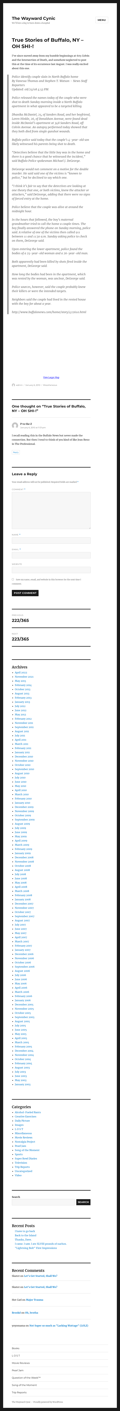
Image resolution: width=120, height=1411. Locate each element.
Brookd (16, 1312)
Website (17, 564)
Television (21, 1162)
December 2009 (24, 806)
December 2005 (24, 1004)
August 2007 (22, 920)
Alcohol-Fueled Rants (28, 1112)
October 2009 (23, 815)
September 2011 (24, 727)
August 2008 (22, 870)
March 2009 (22, 844)
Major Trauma (34, 1299)
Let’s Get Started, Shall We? (40, 1275)
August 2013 (22, 693)
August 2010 (22, 773)
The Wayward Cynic (33, 18)
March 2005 (22, 1042)
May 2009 (21, 836)
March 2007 (22, 941)
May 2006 (21, 983)
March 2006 (22, 991)
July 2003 (20, 1071)
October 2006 (23, 962)
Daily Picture (22, 1120)
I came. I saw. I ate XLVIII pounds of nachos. (41, 1243)
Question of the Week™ (26, 1377)
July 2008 (20, 874)
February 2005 (23, 1046)
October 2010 (22, 764)
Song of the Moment (27, 1150)
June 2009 (21, 832)
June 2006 (21, 979)
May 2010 (20, 785)
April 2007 (21, 937)
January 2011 (22, 752)
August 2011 (22, 731)
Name (16, 534)
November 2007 (24, 907)
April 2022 (21, 672)
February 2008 (23, 895)
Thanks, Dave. (23, 1239)
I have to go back (25, 1231)
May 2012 (20, 714)
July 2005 (20, 1025)
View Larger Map (51, 377)
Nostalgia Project (25, 1141)
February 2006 (23, 996)
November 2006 (24, 958)
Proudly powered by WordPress (48, 1402)
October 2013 (22, 689)
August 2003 (22, 1067)
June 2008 (21, 878)
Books (15, 1348)
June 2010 (20, 781)
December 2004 (24, 1050)
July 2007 (20, 924)
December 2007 (24, 903)
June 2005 (21, 1029)
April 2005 (21, 1038)
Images (19, 1124)
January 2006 (23, 1000)
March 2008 (22, 891)
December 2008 (24, 857)
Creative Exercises (25, 1116)
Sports (19, 1154)
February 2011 (23, 748)
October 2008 (23, 865)
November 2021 (24, 676)
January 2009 (23, 853)
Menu (102, 20)
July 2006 (20, 975)
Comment (19, 489)
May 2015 (20, 680)
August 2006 (22, 970)
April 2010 (21, 790)
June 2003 (21, 1075)
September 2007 (24, 916)
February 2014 (23, 685)
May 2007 (20, 933)
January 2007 (22, 949)
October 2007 (23, 912)
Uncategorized (23, 1171)
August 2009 (22, 823)
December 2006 (24, 954)
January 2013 (22, 701)
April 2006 (21, 987)
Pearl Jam (20, 1145)
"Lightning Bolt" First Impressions (36, 1247)
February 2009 (23, 849)
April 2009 (21, 840)
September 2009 (25, 819)
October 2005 (23, 1012)
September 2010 (24, 769)
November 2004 (24, 1054)
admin (19, 385)
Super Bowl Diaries (26, 1158)
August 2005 (22, 1021)
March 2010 (22, 794)
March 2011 (21, 743)
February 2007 (23, 945)
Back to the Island (25, 1235)
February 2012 (23, 718)
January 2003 (22, 1084)
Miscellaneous (50, 385)
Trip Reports (22, 1166)
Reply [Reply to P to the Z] (16, 452)
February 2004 (23, 1063)
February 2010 (23, 798)
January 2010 (22, 802)
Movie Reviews (23, 1137)
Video (18, 1175)
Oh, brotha (31, 1312)
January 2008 (23, 899)
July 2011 (20, 735)
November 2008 (24, 861)
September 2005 (24, 1017)
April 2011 (20, 739)
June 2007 (21, 928)
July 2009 (20, 827)
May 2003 (20, 1080)
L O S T (19, 1129)
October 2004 (23, 1059)
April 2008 (21, 886)
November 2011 (24, 722)
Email (16, 549)
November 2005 (24, 1008)
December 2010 (24, 756)
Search (16, 1196)
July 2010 (20, 777)
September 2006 (25, 966)
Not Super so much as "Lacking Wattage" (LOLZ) (58, 1325)
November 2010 (24, 760)
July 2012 (20, 706)
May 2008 (21, 882)
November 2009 (24, 811)
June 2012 (20, 710)
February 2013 (23, 697)
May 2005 (21, 1033)
